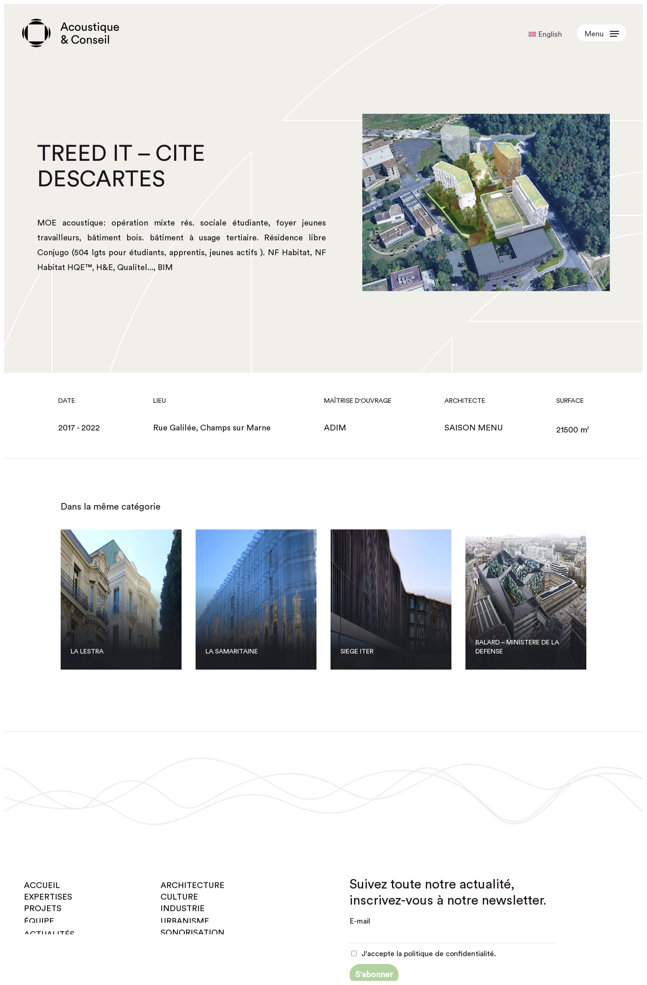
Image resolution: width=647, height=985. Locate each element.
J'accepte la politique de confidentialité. (423, 953)
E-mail (359, 921)
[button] (601, 33)
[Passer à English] (545, 34)
